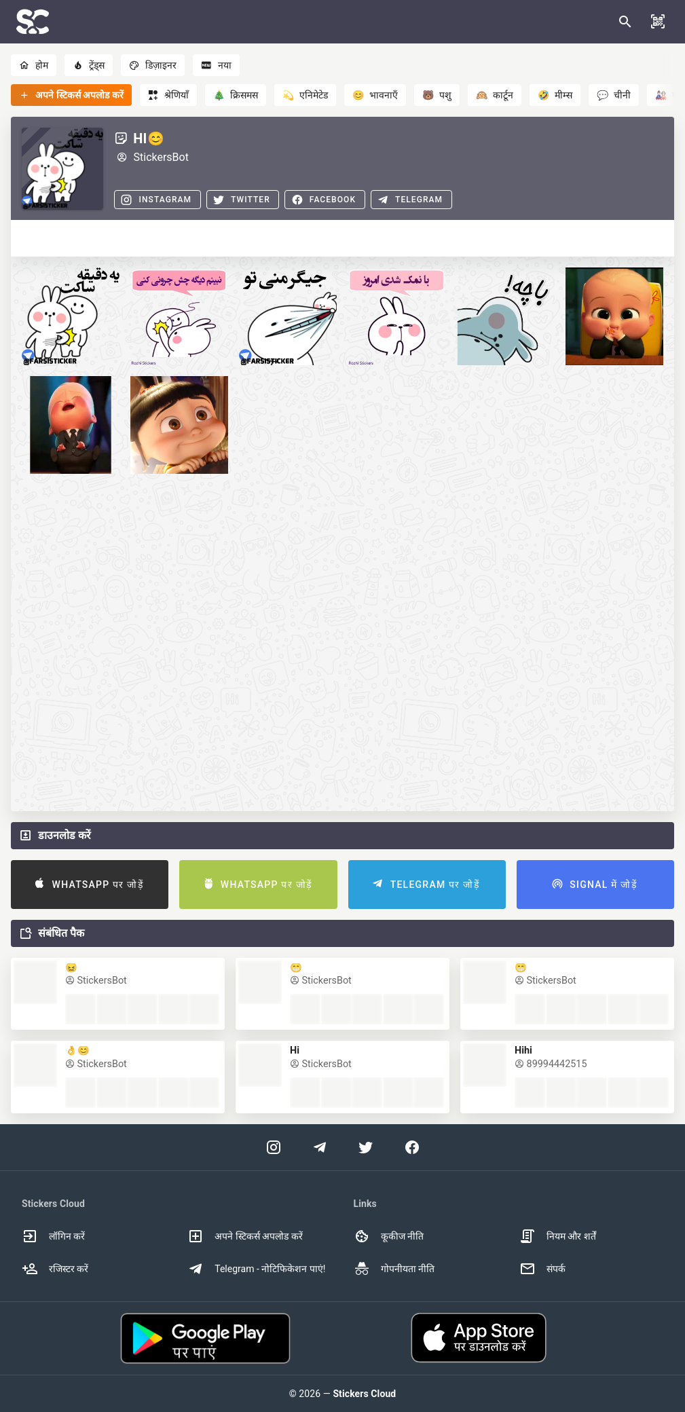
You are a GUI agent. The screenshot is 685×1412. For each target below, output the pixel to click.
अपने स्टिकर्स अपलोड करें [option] (244, 1236)
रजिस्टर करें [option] (55, 1269)
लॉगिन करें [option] (53, 1236)
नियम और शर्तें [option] (557, 1236)
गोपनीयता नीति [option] (394, 1269)
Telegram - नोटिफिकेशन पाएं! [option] (256, 1269)
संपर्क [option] (542, 1269)
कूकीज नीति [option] (389, 1236)
